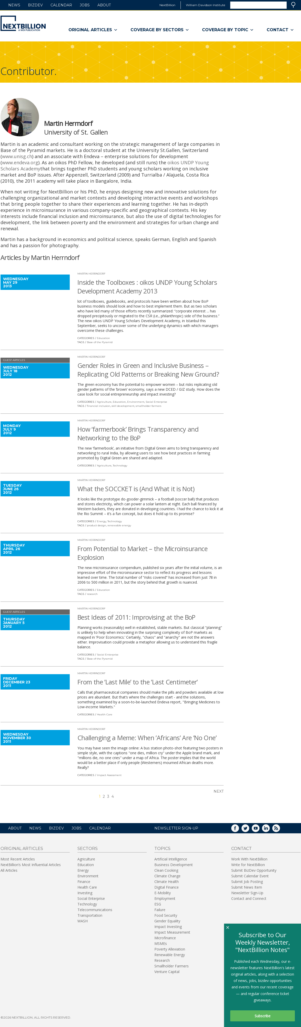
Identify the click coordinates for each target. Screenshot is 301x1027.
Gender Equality (167, 921)
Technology (120, 465)
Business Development (173, 864)
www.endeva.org (20, 162)
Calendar (61, 5)
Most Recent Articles (18, 859)
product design (96, 525)
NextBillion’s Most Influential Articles (31, 864)
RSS (279, 830)
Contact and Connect (248, 898)
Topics (162, 848)
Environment (135, 401)
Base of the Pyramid (100, 342)
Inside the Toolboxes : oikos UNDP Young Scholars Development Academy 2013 (147, 286)
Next (219, 791)
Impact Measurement (172, 932)
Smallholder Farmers (171, 966)
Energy (101, 521)
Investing (84, 892)
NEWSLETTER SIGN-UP (176, 828)
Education (103, 338)
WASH (82, 921)
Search (293, 5)
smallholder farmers (148, 406)
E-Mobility (162, 892)
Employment (164, 898)
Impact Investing (168, 926)
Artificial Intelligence (170, 859)
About (104, 5)
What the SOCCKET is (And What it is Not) (135, 488)
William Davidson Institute (205, 5)
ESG (157, 904)
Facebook (238, 830)
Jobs (85, 5)
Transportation (89, 915)
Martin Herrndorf (91, 273)
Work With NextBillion (249, 859)
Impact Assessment (109, 775)
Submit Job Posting (247, 881)
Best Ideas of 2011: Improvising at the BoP (136, 617)
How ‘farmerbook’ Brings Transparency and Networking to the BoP (137, 433)
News (14, 5)
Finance (83, 881)
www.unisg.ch (17, 156)
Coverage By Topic (228, 30)
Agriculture (104, 401)
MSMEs (160, 943)
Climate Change (167, 875)
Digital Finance (166, 887)
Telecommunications (94, 909)
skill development (123, 406)
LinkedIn (269, 830)
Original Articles (93, 30)
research (92, 594)
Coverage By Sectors (160, 30)
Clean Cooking (166, 870)
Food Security (165, 915)
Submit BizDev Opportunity (253, 870)
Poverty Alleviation (169, 949)
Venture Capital (166, 971)
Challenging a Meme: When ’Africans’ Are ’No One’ (146, 737)
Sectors (87, 848)
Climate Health (166, 881)
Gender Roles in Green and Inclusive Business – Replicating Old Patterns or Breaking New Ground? (148, 369)
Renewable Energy (169, 954)
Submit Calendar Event (250, 875)
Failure (159, 909)
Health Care (104, 714)
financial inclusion (98, 406)
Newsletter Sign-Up (247, 892)
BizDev (35, 5)
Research (162, 960)
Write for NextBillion (248, 864)
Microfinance (165, 937)
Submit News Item (246, 887)
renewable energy (119, 525)
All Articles (9, 870)
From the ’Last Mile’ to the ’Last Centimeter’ (137, 682)
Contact (280, 30)
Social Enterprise (156, 401)
